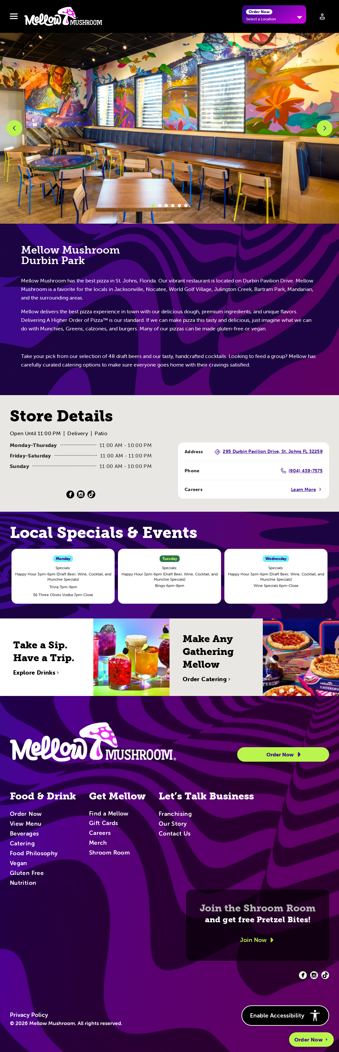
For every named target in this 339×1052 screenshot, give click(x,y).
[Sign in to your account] (322, 16)
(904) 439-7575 (302, 470)
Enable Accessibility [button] (285, 1015)
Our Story (173, 824)
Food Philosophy (33, 853)
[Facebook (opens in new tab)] (303, 975)
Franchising (175, 814)
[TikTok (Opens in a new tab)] (91, 494)
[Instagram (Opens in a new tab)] (81, 494)
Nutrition (23, 883)
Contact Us (175, 834)
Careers (100, 833)
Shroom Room (109, 853)
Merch (98, 843)
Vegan (18, 863)
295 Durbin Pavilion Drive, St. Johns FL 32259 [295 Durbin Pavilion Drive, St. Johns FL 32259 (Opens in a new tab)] (269, 452)
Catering (22, 843)
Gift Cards (103, 823)
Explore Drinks (36, 694)
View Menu (25, 824)
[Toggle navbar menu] (14, 16)
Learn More (307, 489)
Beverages (24, 834)
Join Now (258, 940)
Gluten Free (27, 873)
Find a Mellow (109, 814)
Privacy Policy (29, 1015)
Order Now (311, 1039)
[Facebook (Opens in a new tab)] (70, 494)
